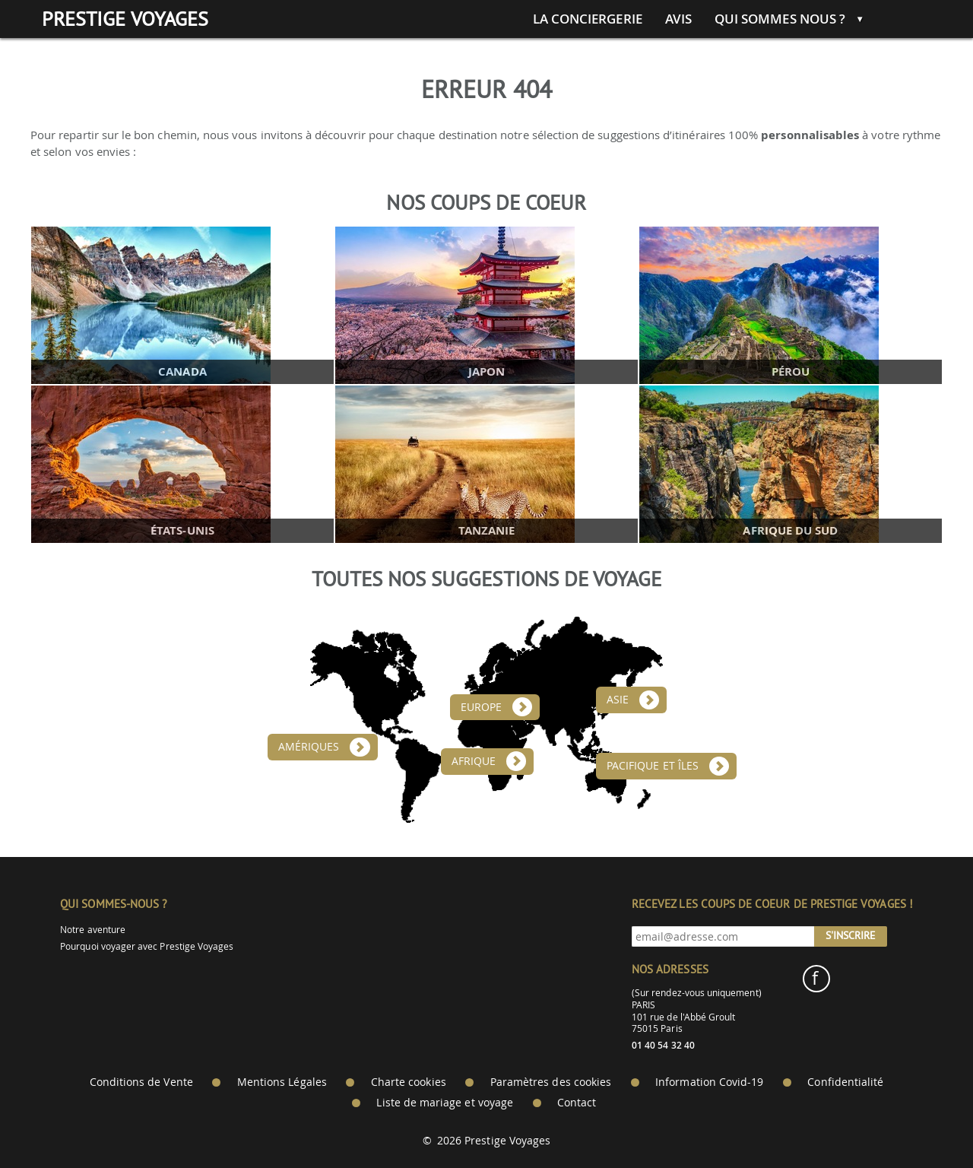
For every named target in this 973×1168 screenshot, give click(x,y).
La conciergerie (587, 19)
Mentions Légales (282, 1082)
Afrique (474, 761)
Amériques (309, 747)
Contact (576, 1102)
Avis (678, 19)
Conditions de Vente (141, 1082)
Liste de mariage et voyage (444, 1102)
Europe (481, 707)
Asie (618, 699)
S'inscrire (851, 935)
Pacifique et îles (653, 766)
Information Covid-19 (709, 1082)
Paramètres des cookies (550, 1082)
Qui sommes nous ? (780, 19)
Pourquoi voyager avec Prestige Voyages (146, 946)
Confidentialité (845, 1082)
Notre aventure (92, 929)
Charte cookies (408, 1082)
